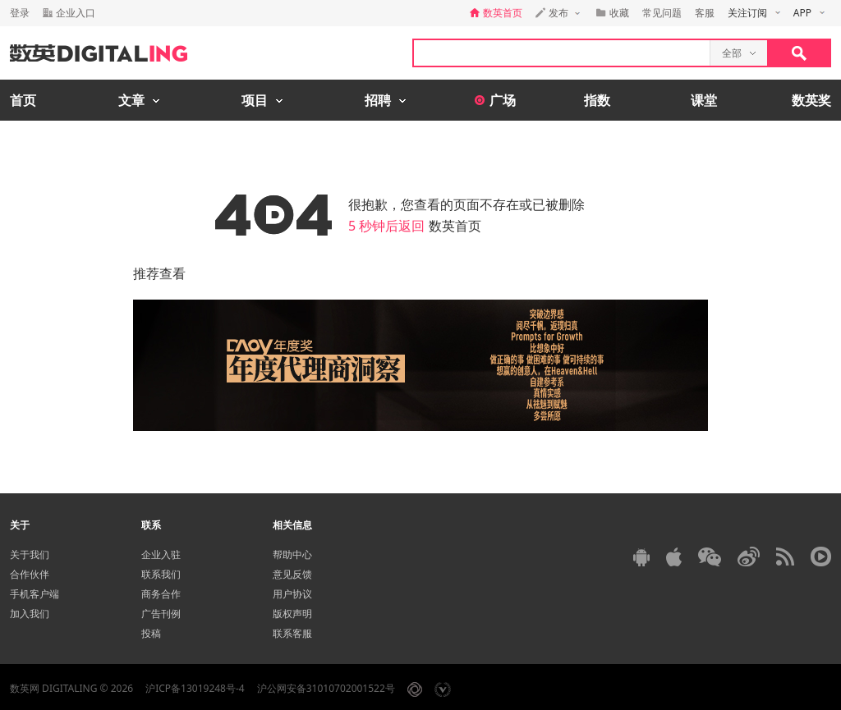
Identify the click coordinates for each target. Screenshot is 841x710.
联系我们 (161, 574)
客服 (705, 13)
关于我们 (29, 554)
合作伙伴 (29, 574)
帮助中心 (292, 554)
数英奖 (811, 100)
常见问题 (662, 13)
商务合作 (161, 594)
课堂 (704, 100)
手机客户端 (34, 594)
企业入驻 (161, 554)
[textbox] (562, 53)
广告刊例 (161, 614)
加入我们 (29, 614)
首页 (23, 100)
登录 (20, 13)
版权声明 (292, 614)
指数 (597, 100)
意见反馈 (292, 574)
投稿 (151, 633)
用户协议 (292, 594)
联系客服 (292, 633)
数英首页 (455, 226)
